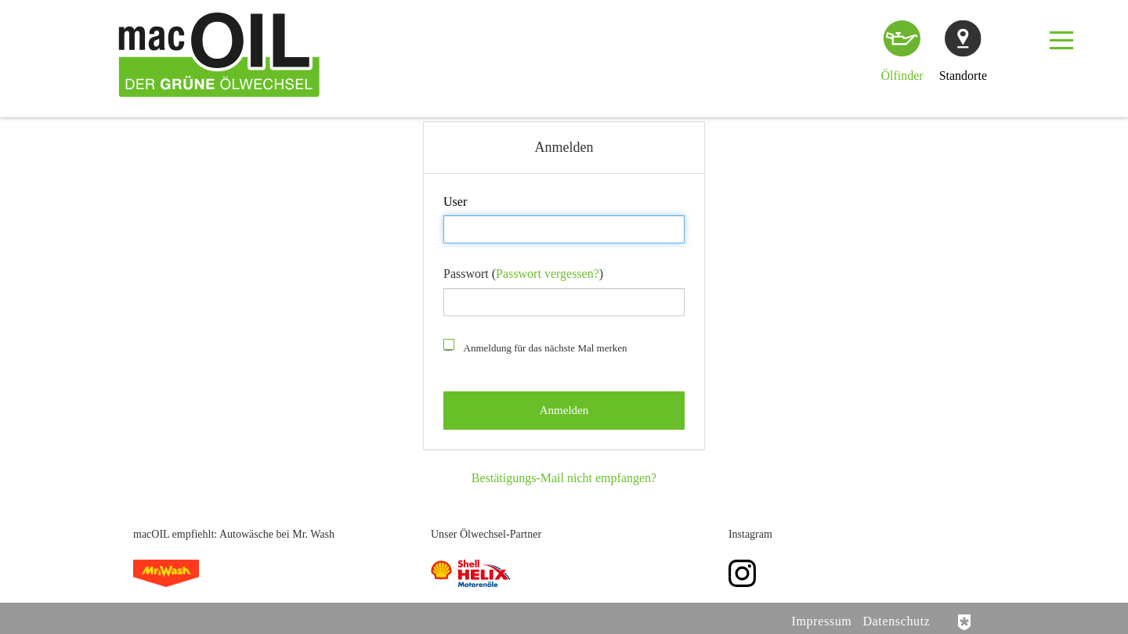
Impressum (822, 621)
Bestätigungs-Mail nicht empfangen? (564, 478)
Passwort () (523, 273)
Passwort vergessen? (547, 273)
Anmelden (493, 201)
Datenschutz (896, 621)
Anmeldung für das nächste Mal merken (535, 347)
